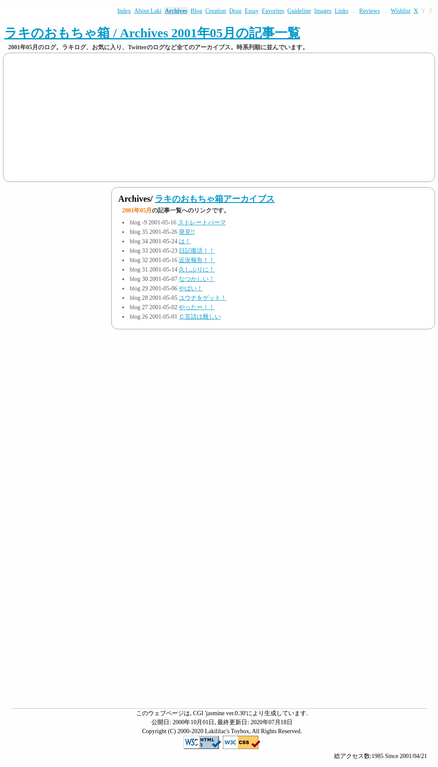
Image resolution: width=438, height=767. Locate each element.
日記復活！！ (197, 251)
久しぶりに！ (197, 269)
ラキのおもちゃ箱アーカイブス (215, 198)
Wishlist (401, 11)
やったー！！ (197, 307)
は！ (185, 241)
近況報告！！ (197, 260)
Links (341, 11)
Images (322, 11)
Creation (215, 11)
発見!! (187, 232)
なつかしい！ (197, 279)
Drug (235, 11)
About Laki (148, 11)
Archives (176, 11)
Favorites (273, 11)
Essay (252, 11)
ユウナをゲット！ (203, 298)
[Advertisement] (219, 117)
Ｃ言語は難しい (200, 316)
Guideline (299, 11)
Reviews (369, 11)
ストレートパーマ (202, 222)
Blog (196, 11)
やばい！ (191, 288)
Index (124, 11)
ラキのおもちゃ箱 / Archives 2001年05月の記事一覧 (152, 33)
